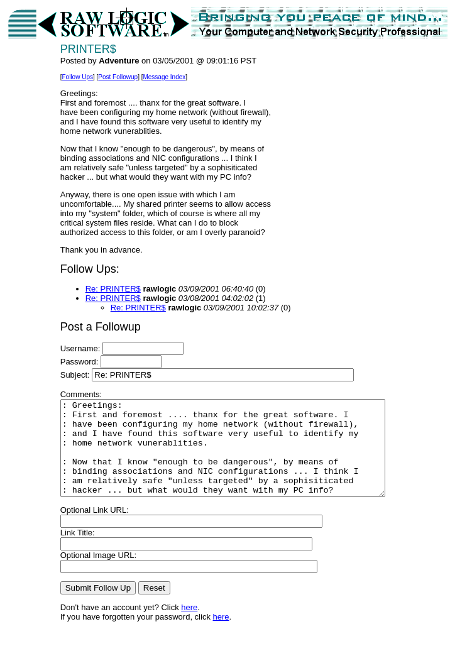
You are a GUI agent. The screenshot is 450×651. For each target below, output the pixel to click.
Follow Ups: (72, 269)
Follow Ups (59, 77)
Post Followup (100, 77)
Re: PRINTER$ (95, 288)
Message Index (146, 77)
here (171, 626)
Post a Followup (83, 326)
